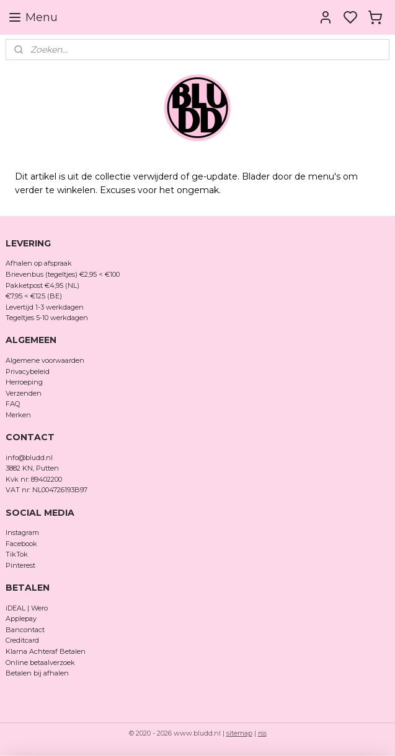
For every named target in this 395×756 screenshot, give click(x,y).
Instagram (22, 532)
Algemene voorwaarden (45, 360)
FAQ (13, 403)
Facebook (22, 543)
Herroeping (24, 382)
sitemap (239, 733)
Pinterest (20, 565)
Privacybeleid (28, 371)
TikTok (17, 554)
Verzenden (24, 393)
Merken (18, 415)
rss (262, 733)
